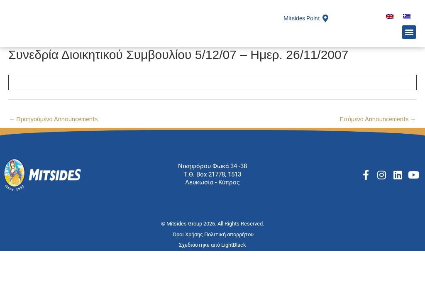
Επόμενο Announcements (377, 148)
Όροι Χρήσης (188, 265)
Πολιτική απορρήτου (229, 265)
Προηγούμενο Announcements (54, 148)
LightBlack (233, 275)
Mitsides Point (300, 33)
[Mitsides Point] (325, 33)
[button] (409, 49)
